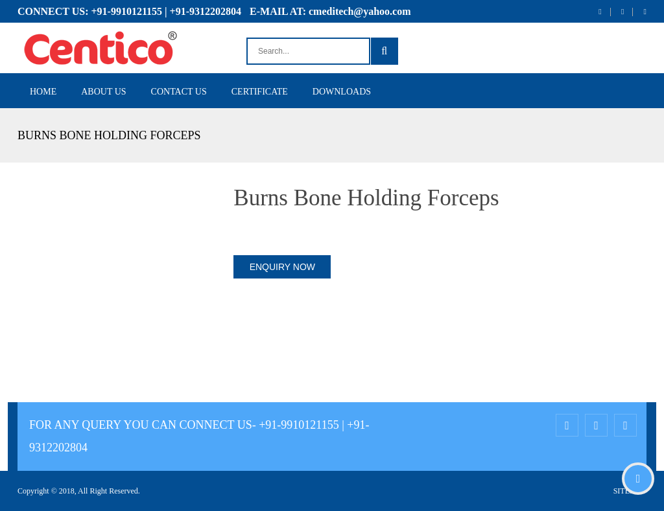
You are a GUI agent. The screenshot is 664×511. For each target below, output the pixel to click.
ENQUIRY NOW (282, 267)
